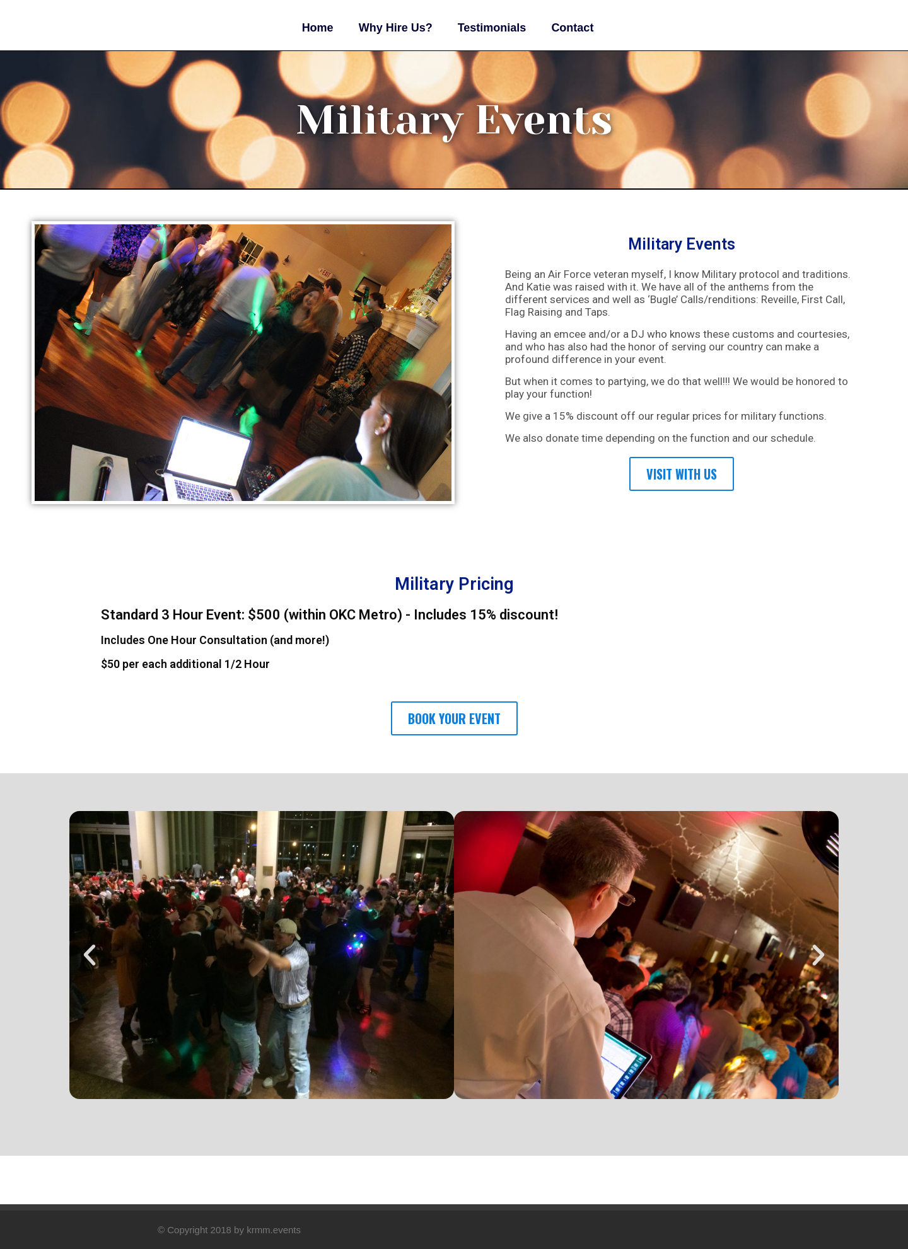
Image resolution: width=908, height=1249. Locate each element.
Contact (572, 27)
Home (318, 27)
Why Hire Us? (396, 27)
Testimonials (492, 27)
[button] (89, 955)
